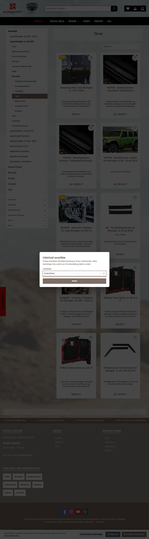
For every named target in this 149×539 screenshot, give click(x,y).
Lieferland (47, 269)
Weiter (74, 281)
